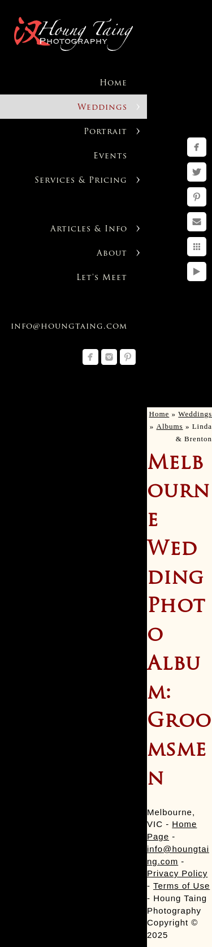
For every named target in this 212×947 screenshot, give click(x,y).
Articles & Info (88, 229)
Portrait (105, 132)
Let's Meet (101, 278)
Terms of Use (181, 885)
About (112, 253)
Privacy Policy (177, 873)
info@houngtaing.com (69, 326)
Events (110, 156)
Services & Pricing (80, 181)
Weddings (102, 108)
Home (113, 83)
